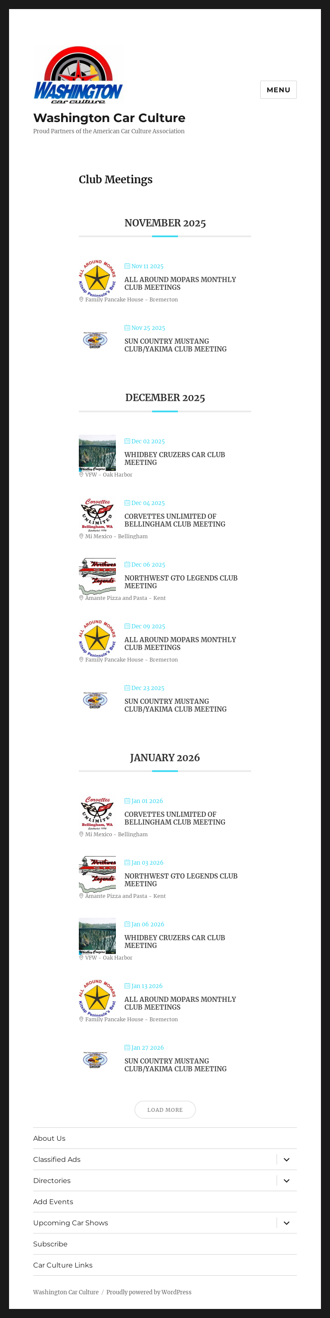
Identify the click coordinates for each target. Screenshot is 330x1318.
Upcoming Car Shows (70, 1223)
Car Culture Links (63, 1265)
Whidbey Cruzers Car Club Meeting (175, 459)
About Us (49, 1138)
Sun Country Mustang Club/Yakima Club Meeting (176, 345)
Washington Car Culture (109, 117)
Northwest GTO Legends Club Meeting (181, 582)
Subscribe (50, 1244)
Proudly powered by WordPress (149, 1292)
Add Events (53, 1202)
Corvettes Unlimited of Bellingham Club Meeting (175, 520)
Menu (278, 90)
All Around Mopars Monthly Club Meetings (180, 284)
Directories (52, 1181)
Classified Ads (57, 1159)
